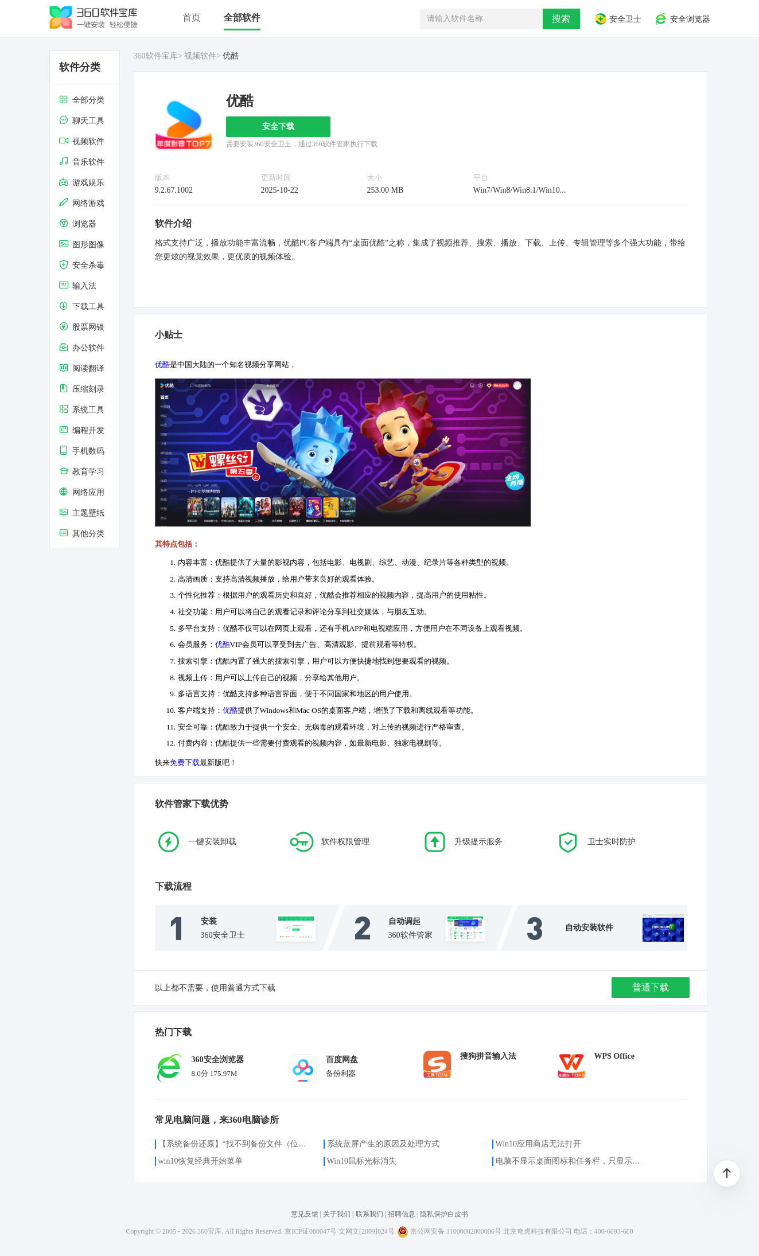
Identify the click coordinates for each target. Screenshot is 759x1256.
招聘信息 (401, 1214)
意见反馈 (304, 1214)
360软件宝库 (156, 56)
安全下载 (278, 126)
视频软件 (200, 56)
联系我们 (369, 1214)
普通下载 (650, 987)
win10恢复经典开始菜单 (200, 1161)
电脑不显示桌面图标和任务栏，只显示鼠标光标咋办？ (571, 1161)
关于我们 (337, 1214)
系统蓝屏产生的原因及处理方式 (383, 1144)
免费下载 (185, 762)
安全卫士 (618, 19)
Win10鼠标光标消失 (362, 1161)
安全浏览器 (682, 19)
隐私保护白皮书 (444, 1214)
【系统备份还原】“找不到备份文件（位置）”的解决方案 (234, 1144)
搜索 (561, 19)
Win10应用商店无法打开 (539, 1144)
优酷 (162, 364)
